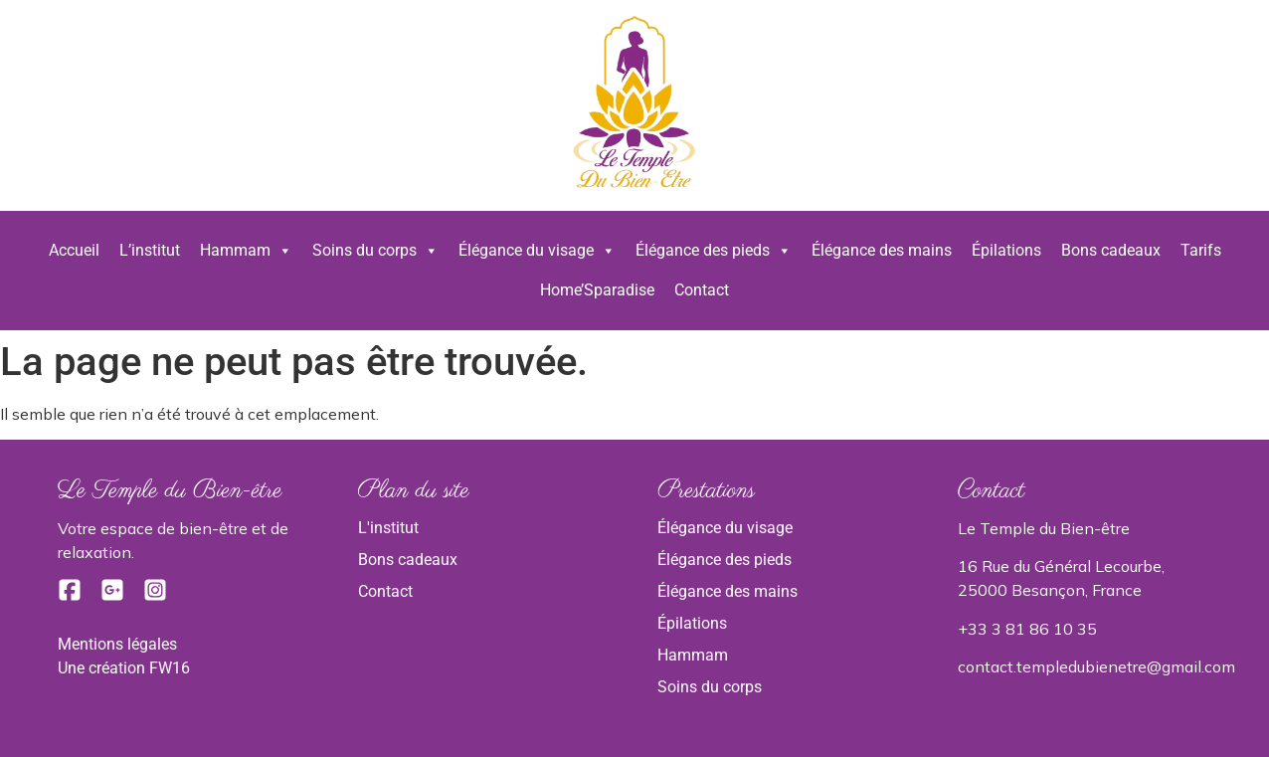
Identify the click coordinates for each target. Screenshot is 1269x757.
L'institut (388, 527)
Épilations (1006, 250)
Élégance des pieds (713, 251)
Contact (701, 290)
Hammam (246, 251)
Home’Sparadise (597, 290)
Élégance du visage (537, 251)
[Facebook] (72, 596)
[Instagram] (155, 596)
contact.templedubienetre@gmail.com (1096, 666)
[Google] (114, 596)
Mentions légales (117, 644)
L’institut (149, 250)
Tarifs (1200, 250)
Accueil (74, 250)
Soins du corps (375, 251)
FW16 (169, 668)
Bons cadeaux (1111, 250)
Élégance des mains (882, 250)
